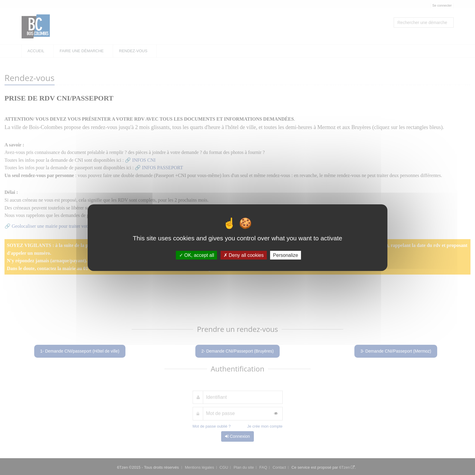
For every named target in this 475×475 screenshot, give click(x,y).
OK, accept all (196, 254)
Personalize (285, 254)
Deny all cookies (244, 254)
